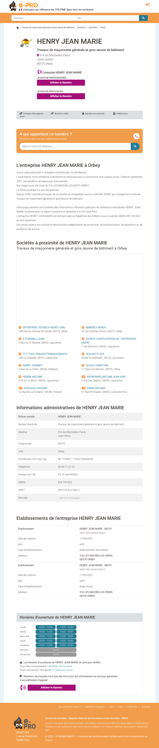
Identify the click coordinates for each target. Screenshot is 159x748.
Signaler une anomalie (93, 114)
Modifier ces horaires (60, 666)
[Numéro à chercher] (75, 146)
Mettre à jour (120, 114)
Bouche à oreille (59, 114)
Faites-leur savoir (63, 670)
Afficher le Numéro (61, 82)
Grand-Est (81, 27)
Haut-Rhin (93, 27)
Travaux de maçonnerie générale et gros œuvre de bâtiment (47, 27)
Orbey (102, 27)
